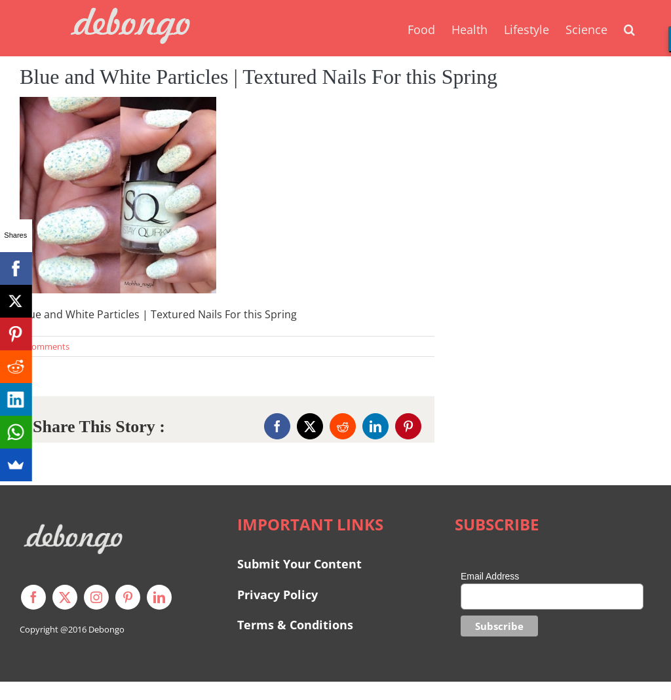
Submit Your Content (301, 564)
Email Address (490, 576)
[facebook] (33, 597)
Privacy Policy (277, 594)
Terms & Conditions (295, 625)
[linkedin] (159, 597)
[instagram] (96, 597)
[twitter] (64, 597)
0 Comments (44, 346)
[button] (629, 28)
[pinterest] (127, 597)
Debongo (106, 629)
